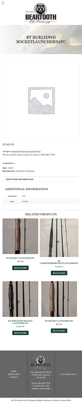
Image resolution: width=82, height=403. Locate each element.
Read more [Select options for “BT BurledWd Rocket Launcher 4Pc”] (20, 332)
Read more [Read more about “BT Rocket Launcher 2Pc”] (20, 268)
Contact (13, 377)
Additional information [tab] (19, 179)
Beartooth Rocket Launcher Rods (26, 151)
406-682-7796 (42, 386)
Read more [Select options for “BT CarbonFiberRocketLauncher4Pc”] (59, 273)
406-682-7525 (48, 154)
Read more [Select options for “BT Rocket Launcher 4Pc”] (59, 330)
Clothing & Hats (68, 374)
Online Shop (14, 374)
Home (13, 371)
